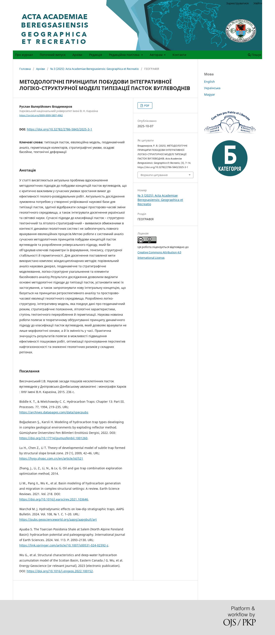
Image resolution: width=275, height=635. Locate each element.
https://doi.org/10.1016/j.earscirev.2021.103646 (53, 499)
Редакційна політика (124, 55)
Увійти (258, 3)
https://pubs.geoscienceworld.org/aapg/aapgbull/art (58, 519)
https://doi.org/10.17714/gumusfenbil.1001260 (53, 438)
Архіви (77, 55)
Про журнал (24, 55)
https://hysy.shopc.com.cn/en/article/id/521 (51, 458)
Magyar (209, 94)
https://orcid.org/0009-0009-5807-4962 (41, 115)
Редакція (95, 55)
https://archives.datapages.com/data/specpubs (53, 412)
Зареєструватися (237, 3)
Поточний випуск (53, 55)
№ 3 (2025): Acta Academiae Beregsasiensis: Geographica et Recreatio (94, 69)
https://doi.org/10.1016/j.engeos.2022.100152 (60, 571)
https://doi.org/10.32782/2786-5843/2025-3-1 (59, 129)
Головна (25, 69)
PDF (146, 105)
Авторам (156, 55)
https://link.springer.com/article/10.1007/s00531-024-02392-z (63, 545)
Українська (212, 88)
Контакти (179, 55)
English (209, 82)
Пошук (254, 55)
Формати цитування (154, 175)
